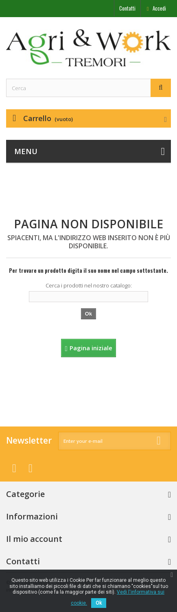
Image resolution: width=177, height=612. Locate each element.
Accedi (158, 8)
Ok (99, 603)
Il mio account (34, 538)
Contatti (127, 8)
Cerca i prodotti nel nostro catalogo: (89, 285)
